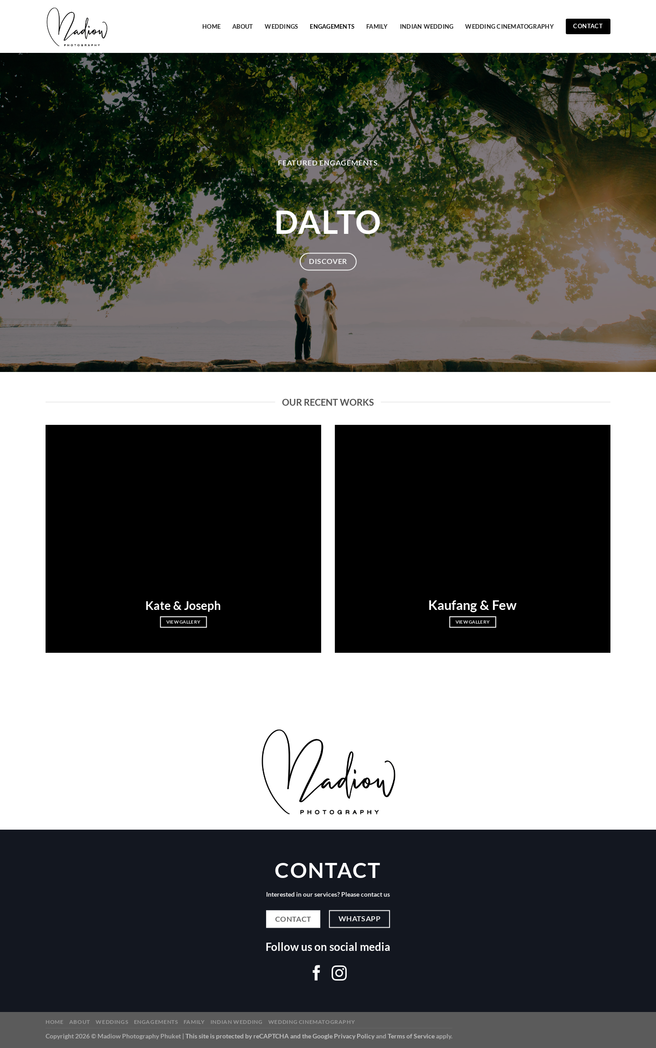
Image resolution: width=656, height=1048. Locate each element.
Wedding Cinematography (509, 26)
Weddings (281, 26)
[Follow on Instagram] (339, 974)
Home (211, 26)
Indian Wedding (427, 26)
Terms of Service (411, 1036)
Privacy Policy (354, 1036)
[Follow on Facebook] (316, 974)
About (242, 26)
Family (377, 26)
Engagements (332, 26)
